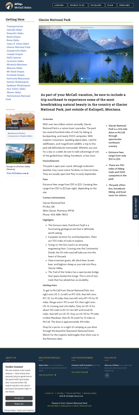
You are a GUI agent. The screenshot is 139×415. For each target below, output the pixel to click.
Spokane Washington (18, 85)
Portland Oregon (16, 74)
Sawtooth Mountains (18, 78)
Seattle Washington (18, 81)
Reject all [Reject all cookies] (19, 406)
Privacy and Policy (73, 393)
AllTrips (19, 3)
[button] (46, 54)
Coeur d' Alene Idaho (18, 43)
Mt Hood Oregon (15, 71)
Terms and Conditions (25, 413)
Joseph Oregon (15, 54)
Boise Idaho (13, 40)
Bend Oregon (14, 36)
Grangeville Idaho (16, 50)
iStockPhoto (89, 27)
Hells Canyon (14, 57)
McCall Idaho (23, 7)
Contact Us (49, 393)
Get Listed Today (80, 372)
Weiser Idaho (14, 92)
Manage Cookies (90, 393)
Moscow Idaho (14, 68)
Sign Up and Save (47, 375)
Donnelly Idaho (15, 33)
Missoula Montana (17, 64)
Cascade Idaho (14, 29)
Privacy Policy (10, 413)
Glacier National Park (18, 47)
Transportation (15, 26)
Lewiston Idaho (15, 61)
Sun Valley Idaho (16, 88)
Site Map (60, 393)
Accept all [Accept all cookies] (19, 401)
